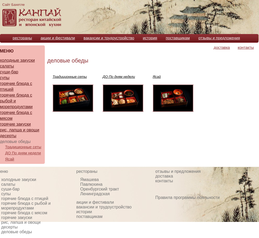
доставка (222, 47)
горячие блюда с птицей (24, 198)
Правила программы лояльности (187, 197)
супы (6, 194)
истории (84, 212)
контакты (246, 47)
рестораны (22, 38)
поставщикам (178, 38)
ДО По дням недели (23, 153)
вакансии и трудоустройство (109, 38)
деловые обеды (68, 61)
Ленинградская (95, 194)
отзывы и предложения (219, 38)
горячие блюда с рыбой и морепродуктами (26, 205)
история (150, 38)
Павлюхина (91, 184)
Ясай (9, 159)
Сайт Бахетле (13, 5)
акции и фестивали (58, 38)
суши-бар (10, 189)
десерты (9, 227)
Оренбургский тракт (99, 189)
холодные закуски (18, 179)
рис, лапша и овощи (21, 222)
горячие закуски (16, 217)
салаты (8, 184)
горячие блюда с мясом (24, 213)
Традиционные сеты (23, 147)
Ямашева (89, 179)
